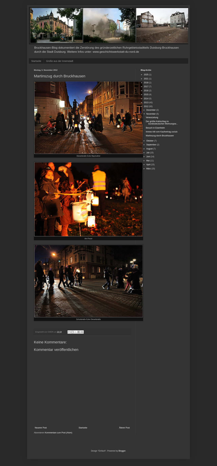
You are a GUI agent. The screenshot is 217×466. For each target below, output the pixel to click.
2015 (146, 94)
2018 (146, 82)
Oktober (150, 141)
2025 (146, 74)
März (148, 168)
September (151, 144)
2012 (146, 106)
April (148, 164)
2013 (146, 102)
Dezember (151, 110)
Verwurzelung (152, 117)
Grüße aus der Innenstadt (59, 61)
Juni (148, 156)
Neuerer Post (41, 428)
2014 (146, 98)
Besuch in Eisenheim (155, 128)
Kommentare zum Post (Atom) (58, 432)
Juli (148, 152)
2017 (146, 86)
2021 (146, 79)
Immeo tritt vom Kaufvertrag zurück (161, 132)
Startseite (36, 61)
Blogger (122, 451)
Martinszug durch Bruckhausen (160, 135)
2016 (146, 90)
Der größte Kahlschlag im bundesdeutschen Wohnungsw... (162, 122)
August (149, 149)
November (151, 114)
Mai (148, 160)
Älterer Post (124, 428)
